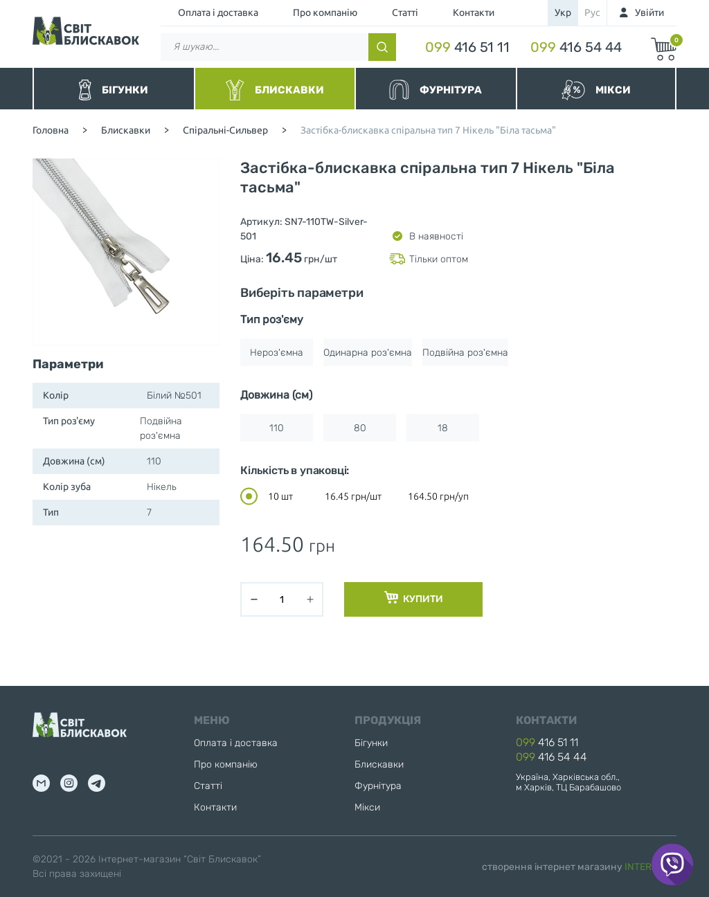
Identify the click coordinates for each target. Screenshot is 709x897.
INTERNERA (650, 867)
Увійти (649, 12)
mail (41, 783)
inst (69, 783)
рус (592, 12)
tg (96, 783)
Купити (413, 598)
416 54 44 (576, 47)
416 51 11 (467, 47)
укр (563, 12)
